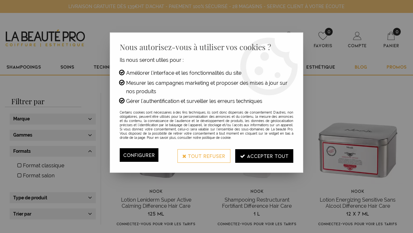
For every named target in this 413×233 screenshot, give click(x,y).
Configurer (139, 155)
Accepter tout (264, 155)
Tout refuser (203, 155)
